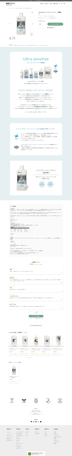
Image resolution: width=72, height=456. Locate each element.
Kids (18, 434)
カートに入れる (56, 24)
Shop (51, 3)
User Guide (27, 427)
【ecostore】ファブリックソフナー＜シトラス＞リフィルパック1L (58, 349)
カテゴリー (12, 8)
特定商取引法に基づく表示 (57, 432)
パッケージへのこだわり (10, 432)
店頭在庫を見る (51, 27)
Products (42, 3)
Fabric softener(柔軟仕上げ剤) (27, 8)
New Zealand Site (56, 437)
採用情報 (55, 439)
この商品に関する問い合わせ (36, 325)
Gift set (19, 444)
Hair (18, 437)
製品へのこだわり (9, 431)
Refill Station (55, 3)
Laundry (19, 427)
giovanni (56, 455)
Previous (7, 345)
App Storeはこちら (39, 452)
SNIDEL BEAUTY (25, 455)
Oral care (20, 439)
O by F (41, 455)
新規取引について (36, 409)
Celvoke (30, 455)
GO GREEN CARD (37, 429)
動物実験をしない (9, 434)
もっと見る (36, 312)
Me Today (52, 455)
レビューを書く (37, 316)
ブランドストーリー (9, 429)
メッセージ (8, 427)
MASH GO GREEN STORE (18, 455)
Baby (18, 432)
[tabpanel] (14, 344)
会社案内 (55, 427)
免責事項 (55, 434)
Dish (19, 429)
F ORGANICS (37, 455)
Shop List (36, 427)
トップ (9, 8)
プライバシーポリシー (57, 431)
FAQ (26, 429)
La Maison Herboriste (46, 455)
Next (64, 345)
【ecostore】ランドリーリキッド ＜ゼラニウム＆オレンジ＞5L (47, 349)
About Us (46, 3)
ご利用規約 (55, 429)
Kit (19, 442)
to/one (33, 455)
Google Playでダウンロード (31, 452)
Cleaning (19, 431)
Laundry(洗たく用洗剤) (18, 8)
